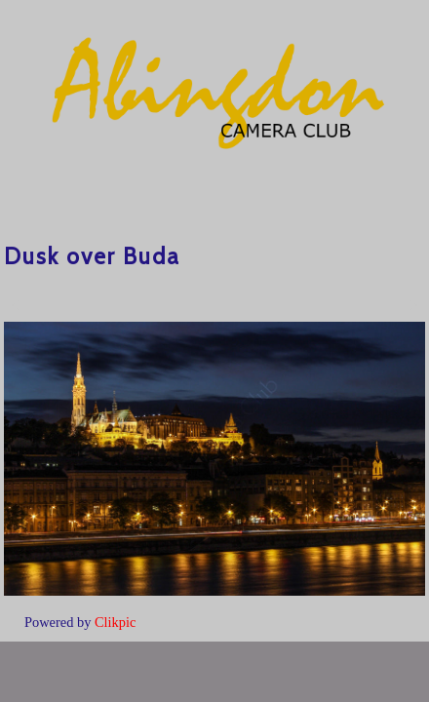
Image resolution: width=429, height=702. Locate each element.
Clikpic (115, 622)
